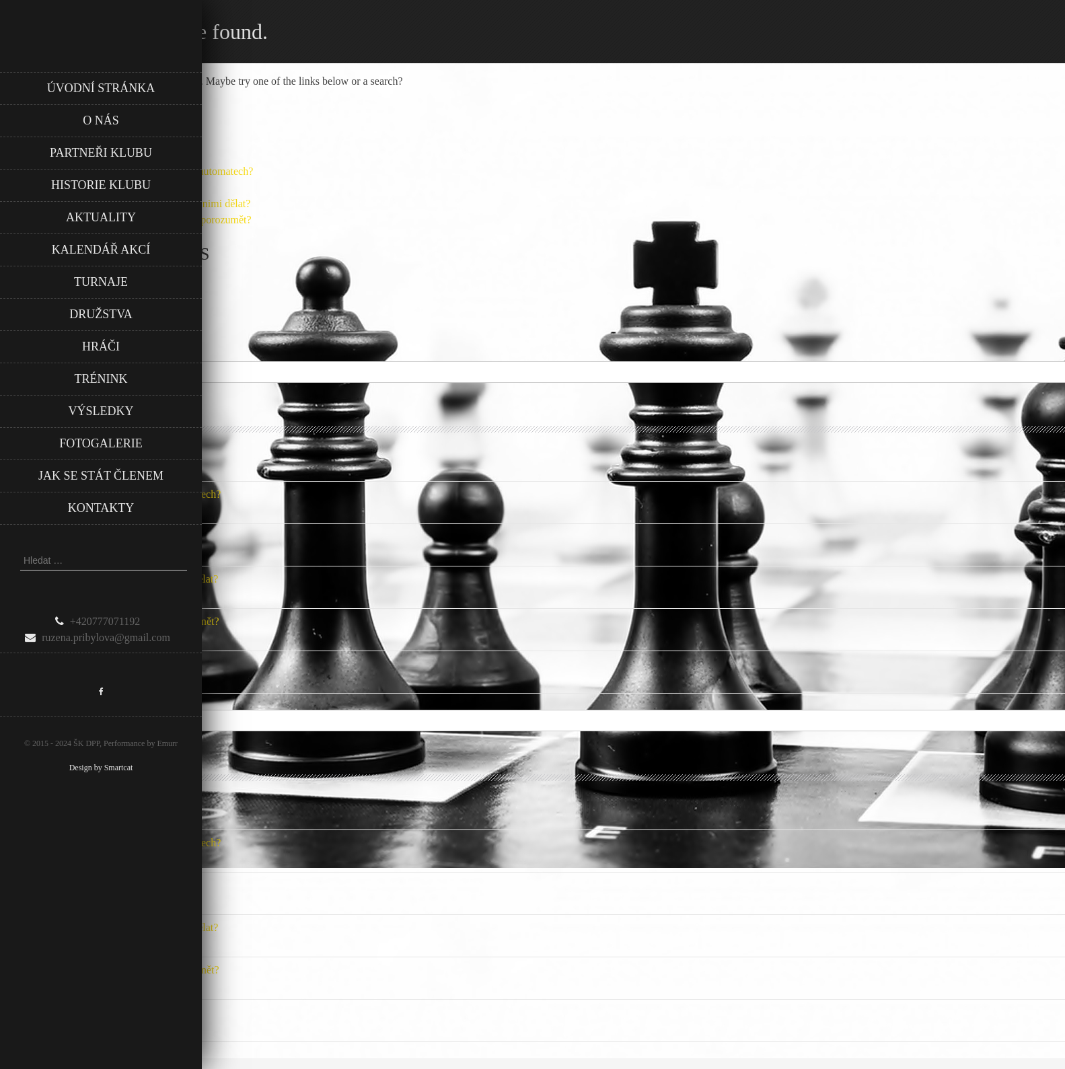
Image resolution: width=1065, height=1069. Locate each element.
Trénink (101, 378)
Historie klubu (101, 185)
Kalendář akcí (101, 249)
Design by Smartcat (101, 767)
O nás (101, 120)
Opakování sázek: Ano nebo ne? (69, 536)
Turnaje (101, 282)
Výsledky (101, 411)
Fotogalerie (101, 443)
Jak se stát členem (100, 475)
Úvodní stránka (101, 88)
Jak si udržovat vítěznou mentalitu (74, 663)
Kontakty (101, 508)
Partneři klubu (101, 152)
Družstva (101, 314)
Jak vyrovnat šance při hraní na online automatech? (110, 494)
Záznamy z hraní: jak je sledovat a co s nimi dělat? (109, 579)
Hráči (101, 346)
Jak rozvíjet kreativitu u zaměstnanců (80, 451)
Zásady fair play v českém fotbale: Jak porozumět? (109, 621)
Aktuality (101, 217)
